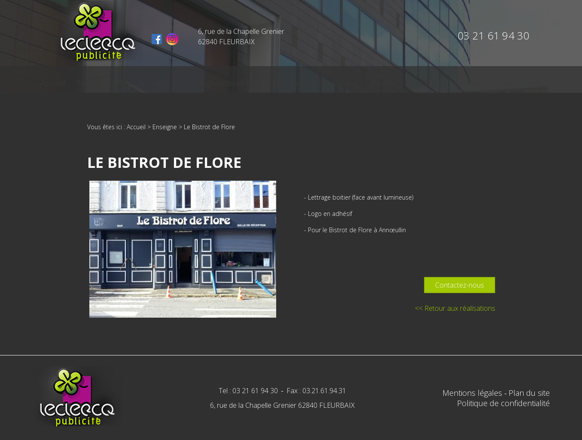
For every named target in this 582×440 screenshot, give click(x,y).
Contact (443, 80)
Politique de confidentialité (503, 403)
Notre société (128, 80)
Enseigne (177, 80)
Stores (363, 80)
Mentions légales (473, 393)
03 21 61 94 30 (493, 35)
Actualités (402, 80)
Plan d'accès (490, 80)
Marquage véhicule (302, 80)
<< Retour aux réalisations (455, 308)
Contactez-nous (459, 285)
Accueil (82, 80)
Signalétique (230, 80)
